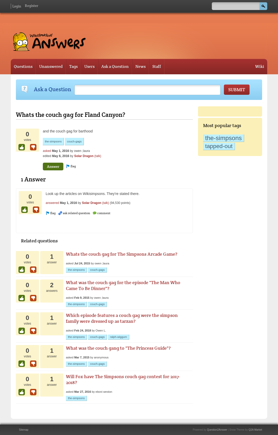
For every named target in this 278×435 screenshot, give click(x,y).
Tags (73, 66)
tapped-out (219, 146)
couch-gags (74, 141)
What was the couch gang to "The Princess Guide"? (118, 348)
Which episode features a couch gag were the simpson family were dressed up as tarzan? (122, 318)
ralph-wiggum (118, 336)
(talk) (97, 156)
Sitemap (23, 429)
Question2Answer (217, 429)
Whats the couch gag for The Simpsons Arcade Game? (121, 254)
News (140, 66)
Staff (156, 66)
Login (16, 6)
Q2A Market (255, 429)
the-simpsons (223, 137)
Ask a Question (115, 66)
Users (89, 66)
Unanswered (51, 66)
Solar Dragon (83, 156)
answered (52, 203)
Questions (23, 66)
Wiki (259, 66)
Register (31, 5)
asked (47, 151)
